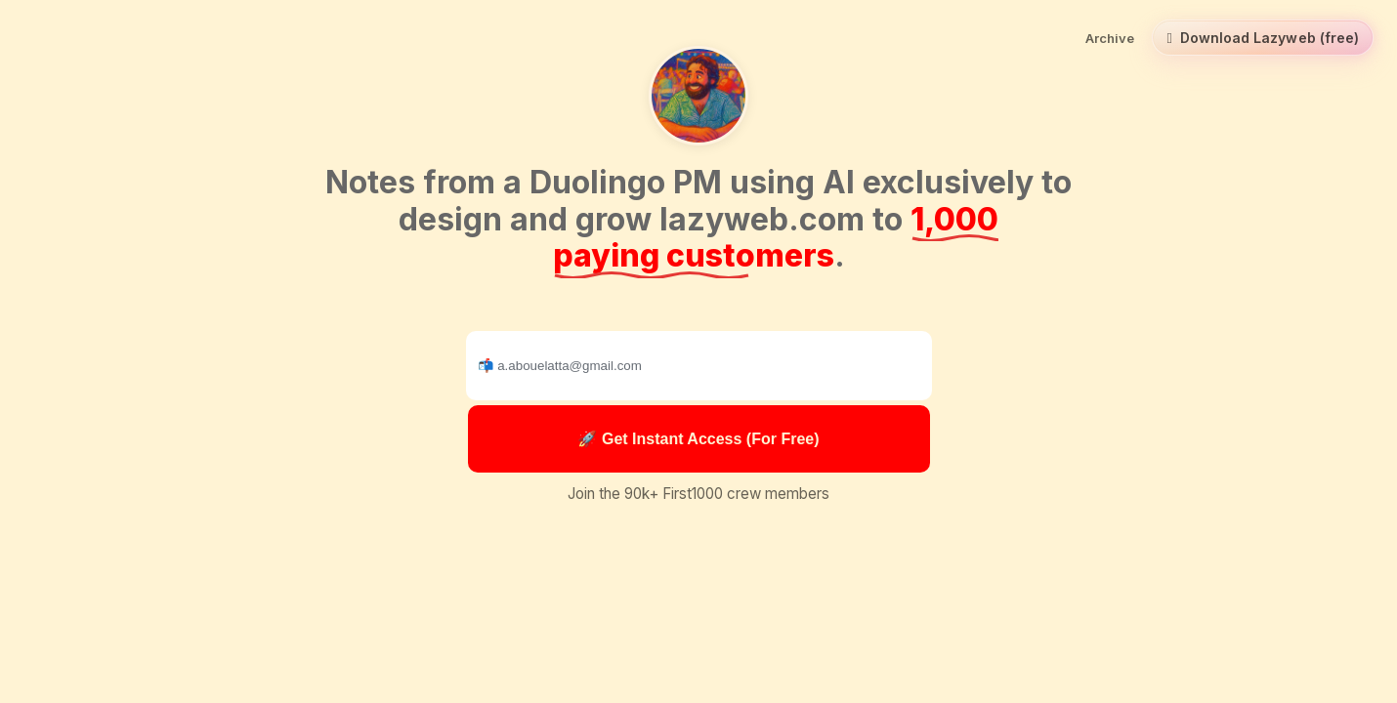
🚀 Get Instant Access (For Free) (698, 439)
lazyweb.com (762, 219)
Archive (1109, 38)
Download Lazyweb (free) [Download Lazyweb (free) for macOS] (1262, 37)
